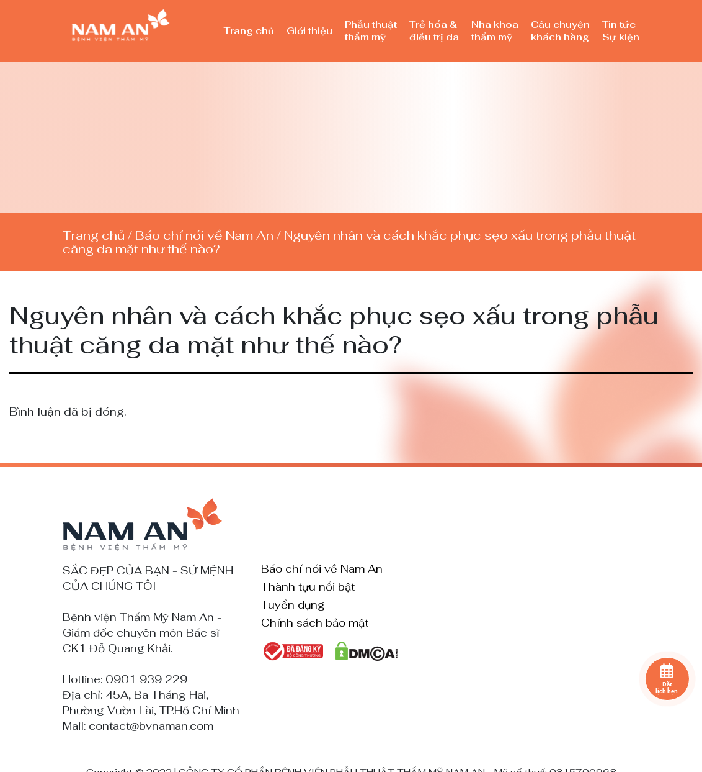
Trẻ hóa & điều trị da (434, 31)
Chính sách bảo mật (314, 623)
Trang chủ (249, 31)
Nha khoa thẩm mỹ (494, 31)
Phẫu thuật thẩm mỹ (371, 31)
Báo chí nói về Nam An (204, 235)
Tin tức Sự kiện (620, 31)
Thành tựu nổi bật (308, 587)
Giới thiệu (309, 31)
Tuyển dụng (293, 605)
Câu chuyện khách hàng (560, 31)
